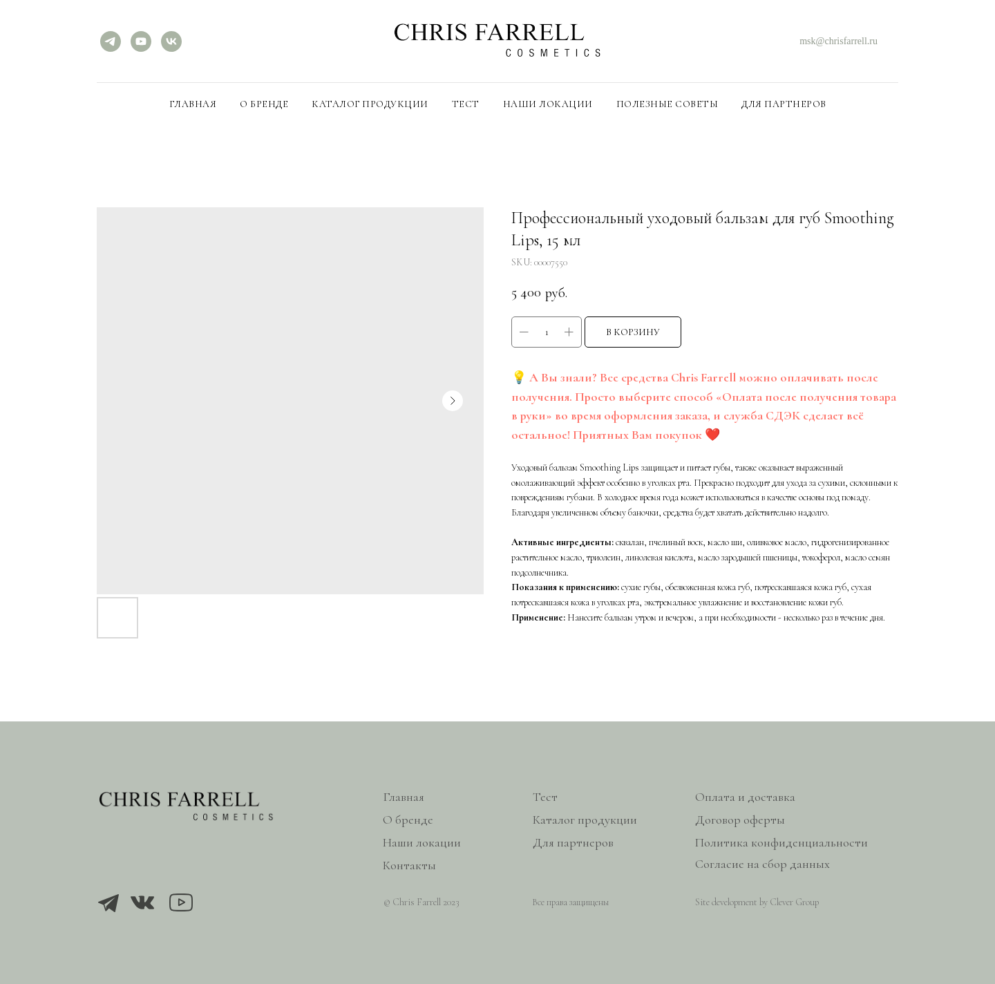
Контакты (409, 865)
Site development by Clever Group (757, 902)
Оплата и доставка (745, 796)
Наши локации (548, 104)
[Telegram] (110, 41)
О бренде (264, 104)
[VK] (171, 41)
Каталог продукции (370, 104)
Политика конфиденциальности (781, 842)
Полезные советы (667, 104)
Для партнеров (783, 104)
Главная (193, 104)
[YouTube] (141, 41)
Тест (466, 104)
